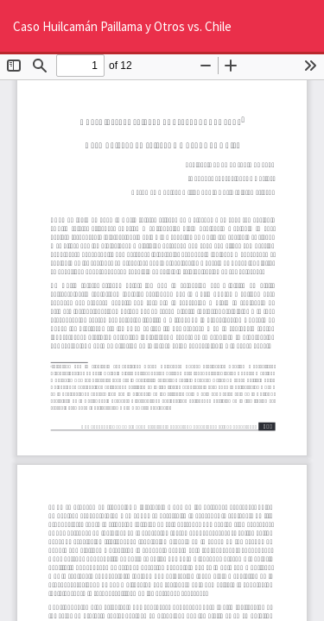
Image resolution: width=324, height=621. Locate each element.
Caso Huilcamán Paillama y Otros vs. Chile (122, 26)
